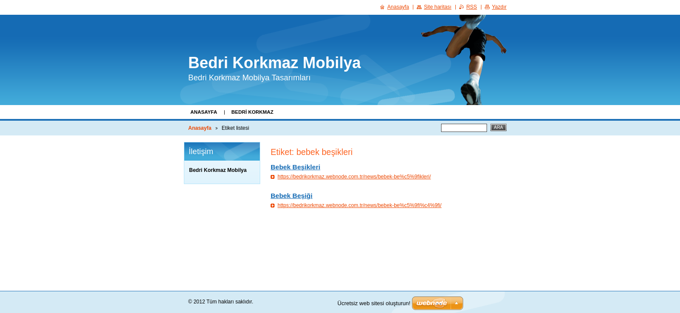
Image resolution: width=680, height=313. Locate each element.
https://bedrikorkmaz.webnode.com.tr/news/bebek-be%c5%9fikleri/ (354, 177)
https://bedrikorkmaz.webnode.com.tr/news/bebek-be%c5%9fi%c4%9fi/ (359, 205)
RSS (471, 7)
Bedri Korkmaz (253, 112)
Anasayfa (203, 112)
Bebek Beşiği (291, 195)
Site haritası (437, 7)
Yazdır (499, 7)
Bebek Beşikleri (295, 167)
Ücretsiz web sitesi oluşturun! (373, 303)
